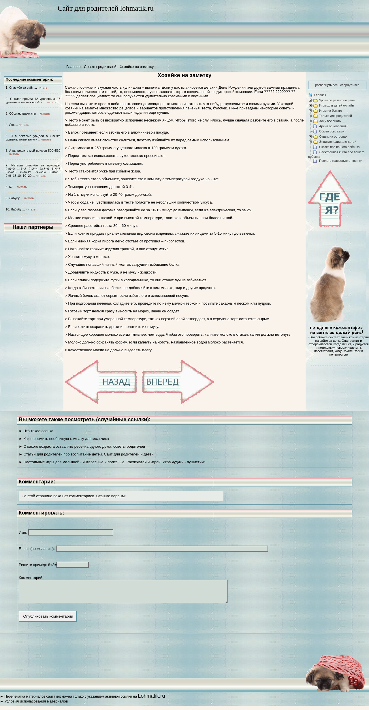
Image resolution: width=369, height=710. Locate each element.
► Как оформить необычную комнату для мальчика (64, 438)
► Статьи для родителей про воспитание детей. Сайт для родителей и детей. (87, 454)
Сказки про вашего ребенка (339, 147)
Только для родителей (335, 115)
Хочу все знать (330, 121)
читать (42, 87)
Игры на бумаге (330, 110)
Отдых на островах (333, 136)
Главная (73, 66)
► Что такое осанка (36, 431)
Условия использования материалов (36, 705)
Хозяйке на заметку (137, 66)
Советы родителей (100, 66)
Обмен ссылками (331, 131)
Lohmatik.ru (151, 700)
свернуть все (349, 85)
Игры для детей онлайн (336, 105)
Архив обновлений (333, 126)
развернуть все (326, 85)
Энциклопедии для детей (337, 141)
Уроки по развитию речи (337, 100)
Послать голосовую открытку (340, 160)
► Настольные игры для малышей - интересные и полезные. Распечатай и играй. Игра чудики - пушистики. (112, 462)
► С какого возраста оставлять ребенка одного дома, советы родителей (82, 446)
